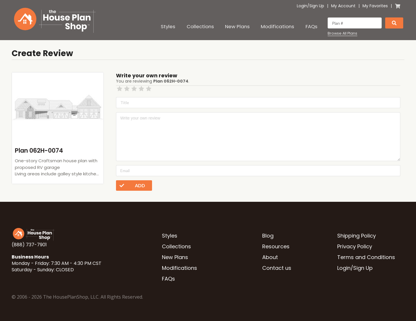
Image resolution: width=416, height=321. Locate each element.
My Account (343, 6)
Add (130, 185)
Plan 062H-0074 (39, 150)
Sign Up (316, 6)
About (270, 257)
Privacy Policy (354, 246)
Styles (168, 26)
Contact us (276, 268)
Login (302, 6)
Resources (276, 246)
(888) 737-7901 (29, 244)
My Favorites (375, 6)
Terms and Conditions (366, 257)
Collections (200, 26)
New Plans (237, 26)
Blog (268, 235)
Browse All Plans (342, 33)
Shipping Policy (356, 235)
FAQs (311, 26)
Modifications (277, 26)
